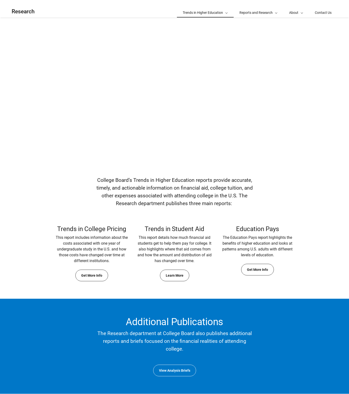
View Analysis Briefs (174, 370)
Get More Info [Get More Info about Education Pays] (257, 270)
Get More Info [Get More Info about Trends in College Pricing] (91, 275)
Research (23, 11)
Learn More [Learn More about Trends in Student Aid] (174, 275)
